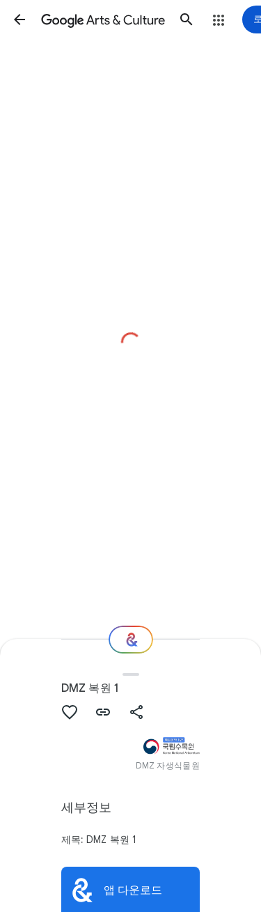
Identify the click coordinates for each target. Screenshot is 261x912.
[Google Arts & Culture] (103, 19)
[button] (19, 19)
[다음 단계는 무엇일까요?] (131, 640)
